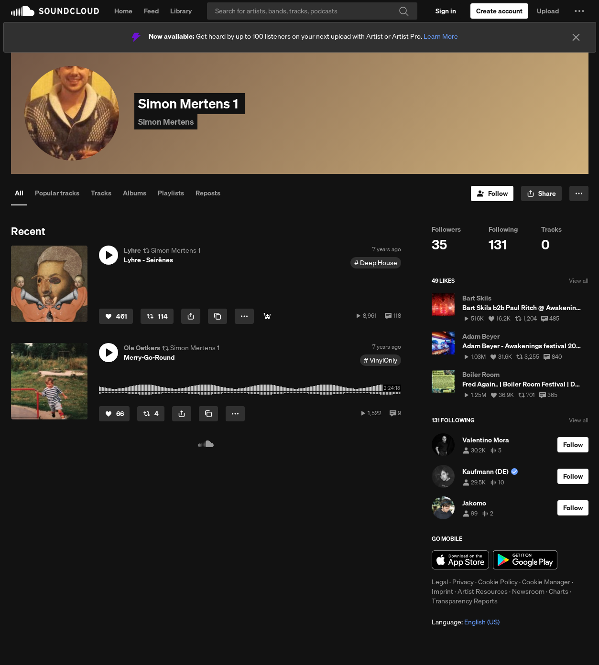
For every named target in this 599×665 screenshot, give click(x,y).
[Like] (116, 316)
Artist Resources (482, 591)
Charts (558, 591)
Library (181, 11)
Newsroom (528, 591)
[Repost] (157, 316)
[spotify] (267, 316)
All (19, 193)
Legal (440, 582)
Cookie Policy (498, 582)
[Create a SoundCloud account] (499, 11)
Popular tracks (57, 193)
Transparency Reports (465, 601)
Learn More (441, 36)
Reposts (208, 193)
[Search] (312, 11)
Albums (134, 193)
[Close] (576, 37)
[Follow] (492, 193)
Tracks (101, 193)
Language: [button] (466, 622)
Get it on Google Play (525, 559)
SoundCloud (55, 11)
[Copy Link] (217, 316)
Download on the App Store (460, 559)
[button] (579, 11)
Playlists (171, 193)
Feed (151, 11)
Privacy (463, 582)
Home (123, 11)
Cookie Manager (546, 582)
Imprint (442, 591)
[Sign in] (446, 11)
